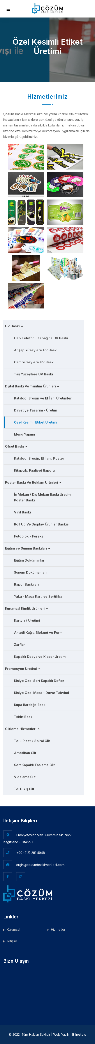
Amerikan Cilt (25, 752)
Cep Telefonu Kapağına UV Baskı (41, 337)
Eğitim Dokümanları (29, 559)
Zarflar (19, 643)
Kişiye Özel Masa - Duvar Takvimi (41, 691)
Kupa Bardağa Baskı (30, 703)
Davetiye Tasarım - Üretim (35, 409)
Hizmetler (58, 929)
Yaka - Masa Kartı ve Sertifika (38, 595)
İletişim (12, 941)
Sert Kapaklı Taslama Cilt (34, 764)
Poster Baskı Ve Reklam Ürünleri (33, 481)
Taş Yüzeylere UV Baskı (33, 373)
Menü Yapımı (24, 433)
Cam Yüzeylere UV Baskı (34, 361)
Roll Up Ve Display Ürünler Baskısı (42, 523)
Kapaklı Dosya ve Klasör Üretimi (40, 655)
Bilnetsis (79, 1034)
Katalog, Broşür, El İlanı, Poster (39, 457)
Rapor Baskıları (26, 583)
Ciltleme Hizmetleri (22, 727)
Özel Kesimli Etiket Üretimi (35, 421)
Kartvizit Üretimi (27, 619)
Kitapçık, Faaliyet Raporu (34, 469)
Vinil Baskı (22, 511)
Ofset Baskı (16, 445)
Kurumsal (13, 929)
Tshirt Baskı (23, 715)
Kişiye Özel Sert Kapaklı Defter (39, 679)
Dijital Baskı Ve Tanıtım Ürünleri (32, 385)
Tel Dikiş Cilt (24, 788)
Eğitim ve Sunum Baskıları (27, 547)
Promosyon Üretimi (22, 667)
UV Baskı (14, 325)
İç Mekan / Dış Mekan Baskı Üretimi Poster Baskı (43, 496)
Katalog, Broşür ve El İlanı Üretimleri (43, 397)
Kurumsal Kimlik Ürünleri (26, 607)
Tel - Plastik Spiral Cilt (32, 739)
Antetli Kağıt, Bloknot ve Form (38, 631)
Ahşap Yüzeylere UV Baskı (36, 349)
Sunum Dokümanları (30, 571)
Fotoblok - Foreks (29, 535)
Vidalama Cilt (24, 776)
